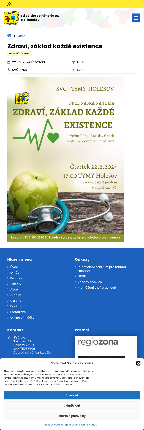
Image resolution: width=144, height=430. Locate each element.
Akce (22, 36)
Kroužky (16, 278)
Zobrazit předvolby (72, 416)
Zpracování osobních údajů (81, 424)
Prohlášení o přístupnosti (97, 288)
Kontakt (16, 307)
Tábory (15, 284)
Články (15, 295)
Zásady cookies (54, 424)
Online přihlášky (22, 318)
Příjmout (72, 395)
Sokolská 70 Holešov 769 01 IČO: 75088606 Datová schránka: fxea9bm (33, 345)
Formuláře (18, 312)
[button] (138, 363)
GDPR (82, 277)
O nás (14, 273)
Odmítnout (72, 406)
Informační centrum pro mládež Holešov (102, 269)
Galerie (15, 301)
